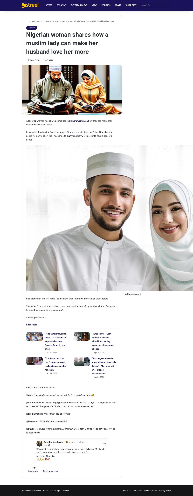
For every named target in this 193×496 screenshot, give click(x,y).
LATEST (48, 5)
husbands (33, 471)
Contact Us (138, 490)
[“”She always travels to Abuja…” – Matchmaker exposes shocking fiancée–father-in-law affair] (34, 336)
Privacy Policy (165, 490)
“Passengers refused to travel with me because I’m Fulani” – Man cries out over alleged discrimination (104, 366)
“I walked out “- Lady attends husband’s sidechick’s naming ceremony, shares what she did (103, 341)
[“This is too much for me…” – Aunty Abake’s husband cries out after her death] (34, 361)
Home (30, 21)
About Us (127, 490)
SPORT (118, 5)
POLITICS (106, 5)
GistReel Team (150, 490)
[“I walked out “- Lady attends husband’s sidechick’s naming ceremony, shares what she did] (82, 336)
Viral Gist (39, 21)
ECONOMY (61, 5)
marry (70, 136)
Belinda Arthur (34, 60)
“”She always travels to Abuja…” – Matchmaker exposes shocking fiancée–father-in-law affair (55, 341)
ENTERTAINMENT (79, 5)
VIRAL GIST (131, 5)
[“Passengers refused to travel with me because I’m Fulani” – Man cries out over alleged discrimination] (82, 361)
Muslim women (77, 121)
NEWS (94, 5)
